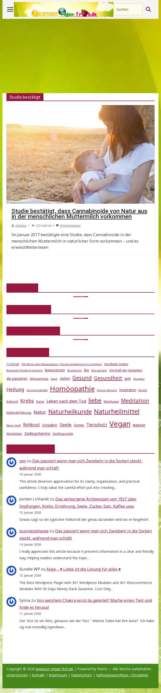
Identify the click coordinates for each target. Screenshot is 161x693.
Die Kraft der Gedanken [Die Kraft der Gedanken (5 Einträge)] (125, 370)
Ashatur (21, 225)
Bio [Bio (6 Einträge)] (86, 370)
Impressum (58, 675)
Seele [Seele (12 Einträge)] (66, 424)
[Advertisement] (80, 56)
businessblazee (34, 531)
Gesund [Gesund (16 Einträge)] (82, 377)
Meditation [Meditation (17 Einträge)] (135, 400)
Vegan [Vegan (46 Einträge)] (119, 424)
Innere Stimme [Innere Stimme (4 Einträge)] (107, 390)
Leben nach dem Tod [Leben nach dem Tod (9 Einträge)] (66, 401)
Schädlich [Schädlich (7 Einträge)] (49, 424)
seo (22, 461)
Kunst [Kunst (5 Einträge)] (40, 401)
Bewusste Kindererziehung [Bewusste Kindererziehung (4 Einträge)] (24, 370)
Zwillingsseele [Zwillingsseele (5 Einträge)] (63, 434)
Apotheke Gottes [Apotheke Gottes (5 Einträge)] (116, 364)
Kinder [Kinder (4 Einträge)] (142, 390)
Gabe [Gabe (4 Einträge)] (54, 379)
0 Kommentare (68, 225)
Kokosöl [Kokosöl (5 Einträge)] (12, 401)
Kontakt (38, 675)
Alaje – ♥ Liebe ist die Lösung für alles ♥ (83, 569)
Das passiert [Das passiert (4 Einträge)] (99, 370)
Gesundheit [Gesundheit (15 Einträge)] (108, 377)
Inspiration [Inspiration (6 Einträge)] (127, 390)
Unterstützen (17, 675)
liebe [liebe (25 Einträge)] (94, 400)
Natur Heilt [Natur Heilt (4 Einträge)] (13, 425)
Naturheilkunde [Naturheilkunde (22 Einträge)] (70, 412)
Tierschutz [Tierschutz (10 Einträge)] (96, 425)
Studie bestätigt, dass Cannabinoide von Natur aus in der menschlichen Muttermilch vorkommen (79, 214)
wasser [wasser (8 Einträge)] (139, 425)
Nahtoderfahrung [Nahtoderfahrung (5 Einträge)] (18, 413)
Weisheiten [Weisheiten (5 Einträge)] (14, 434)
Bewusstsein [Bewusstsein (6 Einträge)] (55, 370)
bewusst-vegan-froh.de (54, 668)
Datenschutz (81, 675)
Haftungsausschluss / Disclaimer (122, 675)
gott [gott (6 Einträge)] (128, 378)
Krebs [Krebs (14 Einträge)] (27, 400)
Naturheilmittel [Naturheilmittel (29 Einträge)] (117, 411)
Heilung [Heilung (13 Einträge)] (15, 389)
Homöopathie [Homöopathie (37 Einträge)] (72, 388)
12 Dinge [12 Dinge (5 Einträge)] (12, 364)
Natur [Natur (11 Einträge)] (39, 412)
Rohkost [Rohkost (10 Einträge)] (31, 425)
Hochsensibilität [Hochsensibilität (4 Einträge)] (37, 390)
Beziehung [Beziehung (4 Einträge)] (74, 370)
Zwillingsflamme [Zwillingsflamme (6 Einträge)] (37, 433)
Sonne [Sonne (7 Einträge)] (79, 424)
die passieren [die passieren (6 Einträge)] (17, 378)
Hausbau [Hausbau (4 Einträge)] (139, 379)
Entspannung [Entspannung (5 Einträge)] (39, 379)
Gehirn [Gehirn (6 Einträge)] (65, 378)
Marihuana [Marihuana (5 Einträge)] (111, 401)
